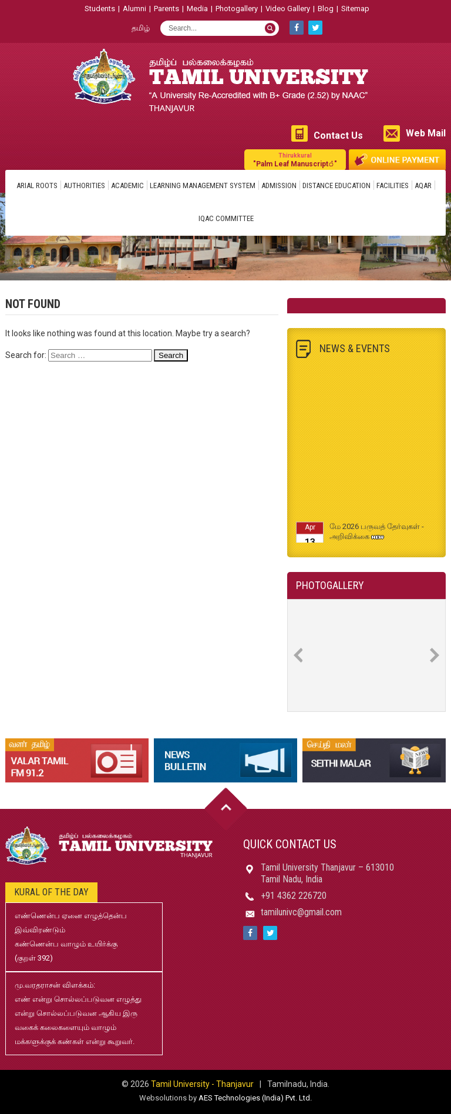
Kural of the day (51, 892)
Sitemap (355, 8)
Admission (279, 185)
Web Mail (426, 133)
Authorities (84, 185)
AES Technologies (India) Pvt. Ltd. (255, 1097)
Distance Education (336, 185)
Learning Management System (202, 185)
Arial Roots (37, 185)
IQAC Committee (226, 218)
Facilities (392, 185)
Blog (326, 8)
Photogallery (237, 8)
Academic (127, 185)
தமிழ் (141, 28)
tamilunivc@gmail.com (301, 912)
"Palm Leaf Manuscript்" (295, 159)
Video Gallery (287, 8)
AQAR (423, 185)
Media (197, 8)
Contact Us (338, 135)
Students (100, 8)
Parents (166, 8)
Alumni (134, 8)
